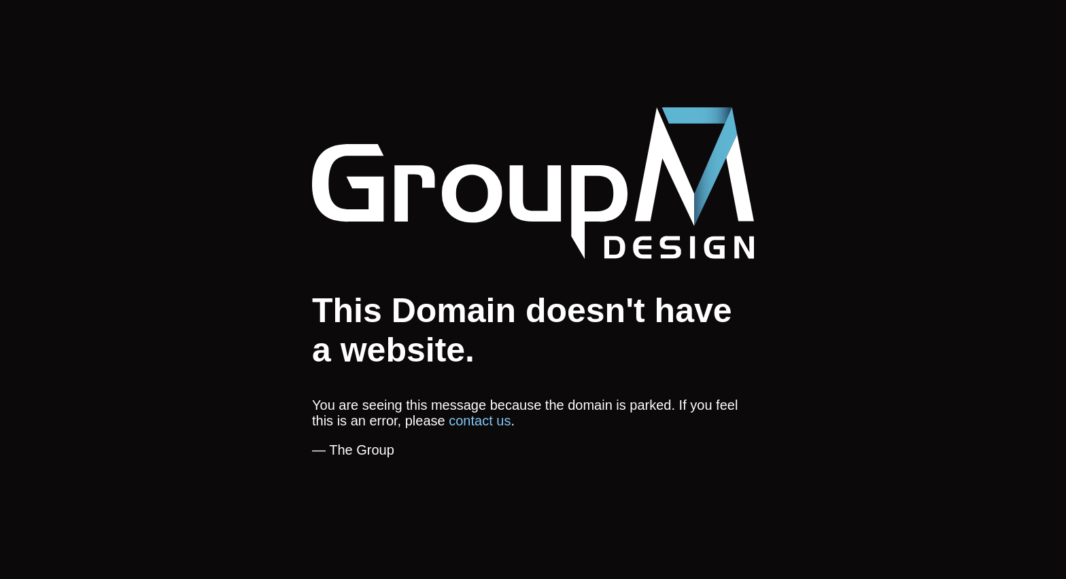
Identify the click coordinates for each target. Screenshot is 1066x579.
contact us (480, 420)
